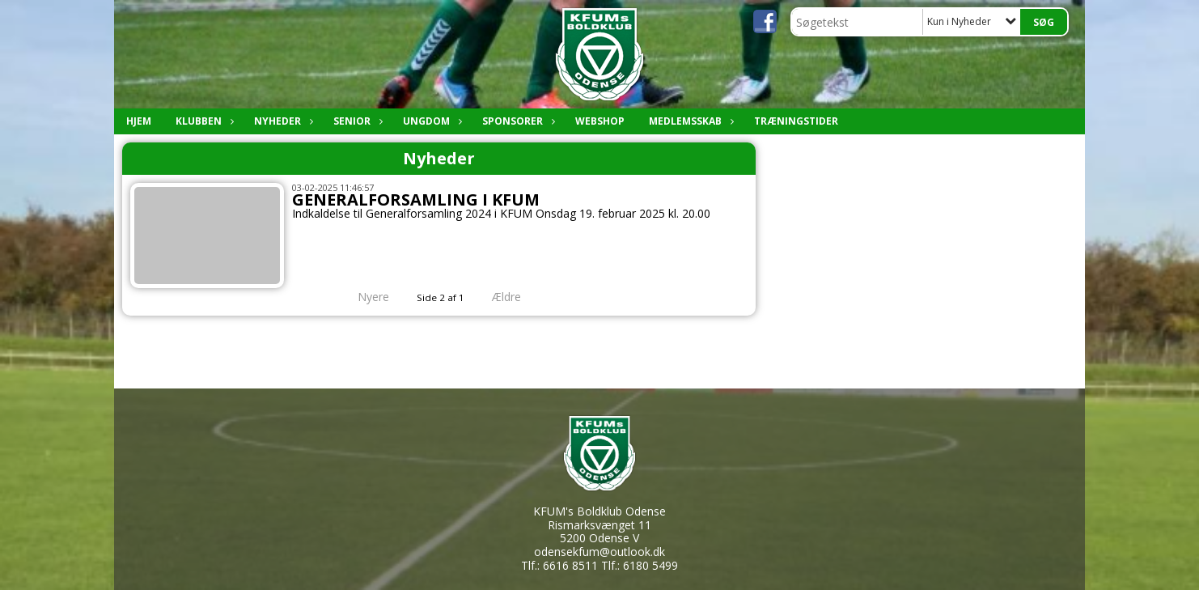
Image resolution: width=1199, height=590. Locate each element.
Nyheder (281, 121)
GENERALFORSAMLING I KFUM (416, 199)
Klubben (203, 121)
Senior (356, 121)
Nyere (363, 296)
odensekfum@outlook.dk (599, 551)
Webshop (600, 121)
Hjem (138, 121)
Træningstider (796, 121)
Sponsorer (516, 121)
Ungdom (430, 121)
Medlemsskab (689, 121)
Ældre (518, 296)
